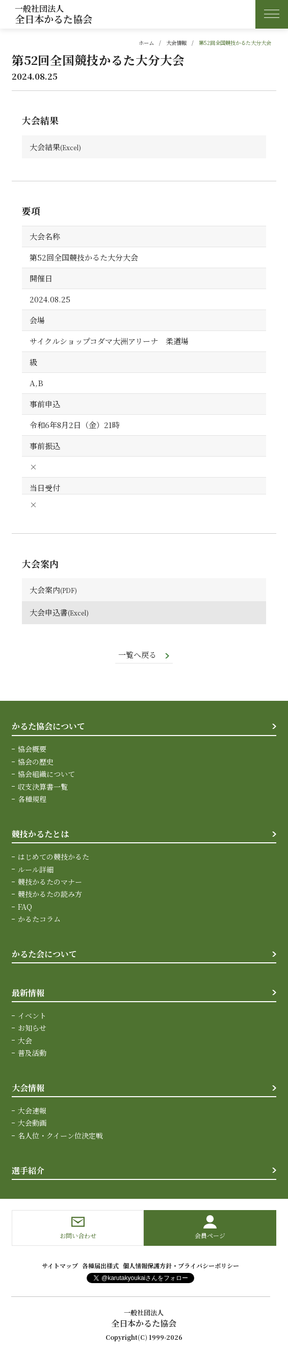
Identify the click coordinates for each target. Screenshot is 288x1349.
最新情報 (28, 992)
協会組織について (46, 774)
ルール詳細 (36, 869)
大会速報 (32, 1110)
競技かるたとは (40, 834)
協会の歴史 (36, 761)
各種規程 (32, 799)
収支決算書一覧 (43, 787)
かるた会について (44, 953)
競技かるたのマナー (50, 882)
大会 (25, 1040)
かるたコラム (39, 919)
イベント (32, 1015)
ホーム (146, 42)
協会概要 (32, 749)
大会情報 (176, 42)
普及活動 (32, 1053)
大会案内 (45, 589)
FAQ (25, 906)
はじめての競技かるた (53, 856)
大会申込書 (49, 612)
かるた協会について (48, 726)
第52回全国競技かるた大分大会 (235, 42)
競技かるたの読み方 (50, 894)
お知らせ (32, 1028)
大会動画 (32, 1123)
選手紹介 (28, 1170)
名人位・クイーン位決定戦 (60, 1135)
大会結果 (45, 146)
